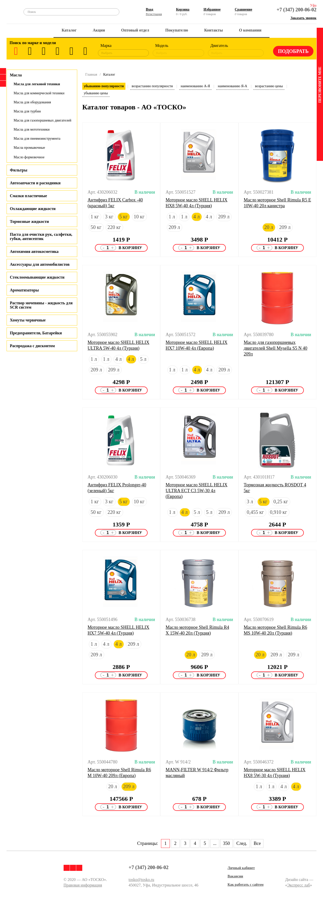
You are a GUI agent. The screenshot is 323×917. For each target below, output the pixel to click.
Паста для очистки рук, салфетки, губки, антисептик (41, 236)
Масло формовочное (29, 157)
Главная (91, 74)
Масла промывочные (29, 148)
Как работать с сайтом (246, 884)
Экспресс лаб (298, 885)
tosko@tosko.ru (141, 879)
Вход (149, 9)
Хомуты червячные (28, 320)
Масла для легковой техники (37, 84)
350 (226, 843)
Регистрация (154, 14)
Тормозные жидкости (29, 221)
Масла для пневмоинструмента (37, 138)
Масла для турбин (27, 111)
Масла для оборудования (32, 102)
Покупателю (176, 30)
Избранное (212, 9)
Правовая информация (83, 885)
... (215, 843)
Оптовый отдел (135, 30)
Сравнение (243, 9)
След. (241, 843)
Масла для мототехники (31, 129)
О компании (250, 30)
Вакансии (235, 876)
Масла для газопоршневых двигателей (42, 120)
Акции (99, 30)
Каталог (69, 30)
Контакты (213, 30)
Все (257, 843)
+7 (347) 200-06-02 (296, 9)
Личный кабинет (241, 868)
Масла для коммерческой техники (39, 93)
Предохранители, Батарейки (36, 333)
